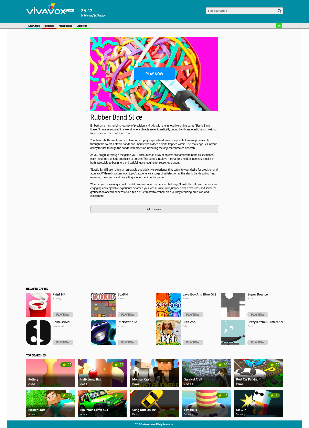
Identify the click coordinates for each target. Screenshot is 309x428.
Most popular (65, 26)
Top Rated (49, 26)
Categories (82, 26)
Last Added (34, 26)
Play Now (154, 73)
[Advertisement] (56, 98)
